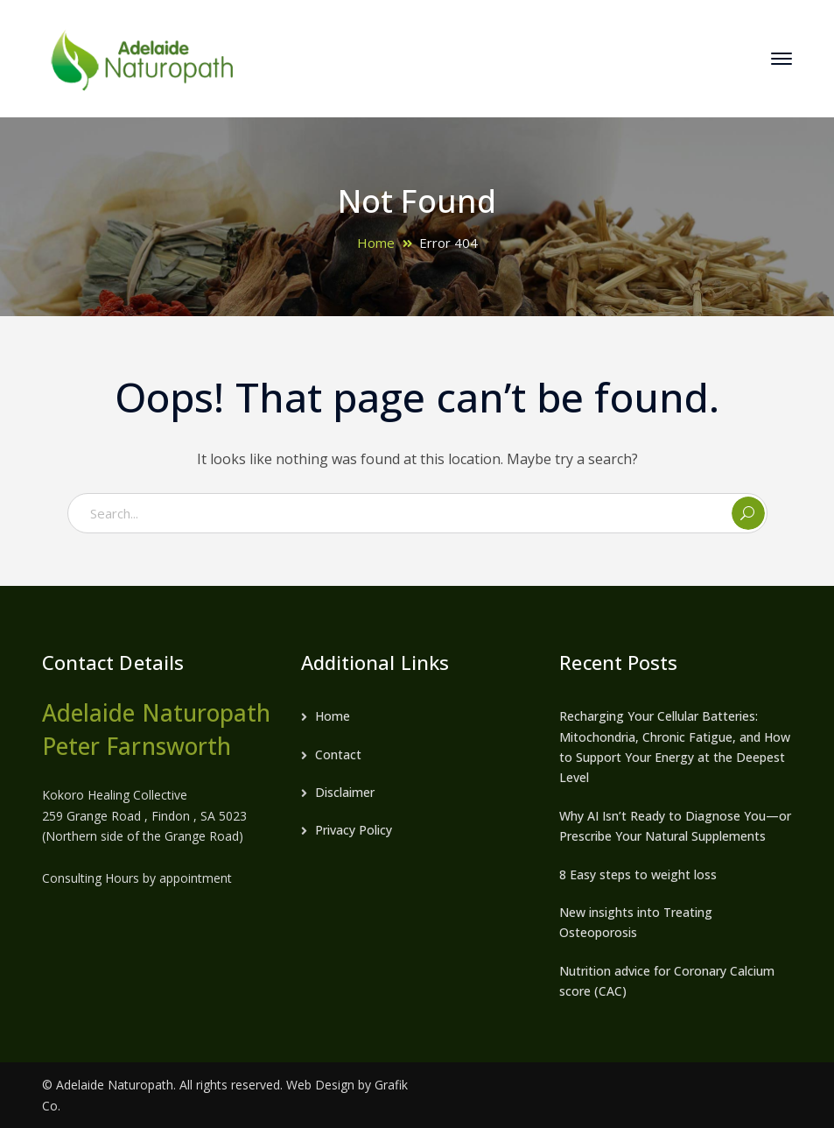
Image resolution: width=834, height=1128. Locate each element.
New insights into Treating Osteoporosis (635, 922)
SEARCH (748, 513)
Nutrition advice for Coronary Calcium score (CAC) (666, 980)
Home (376, 242)
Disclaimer (345, 792)
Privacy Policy (353, 829)
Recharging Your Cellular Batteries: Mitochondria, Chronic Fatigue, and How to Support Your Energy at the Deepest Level (674, 747)
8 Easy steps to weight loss (638, 874)
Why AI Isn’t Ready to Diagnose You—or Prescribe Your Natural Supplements (675, 825)
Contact (338, 754)
